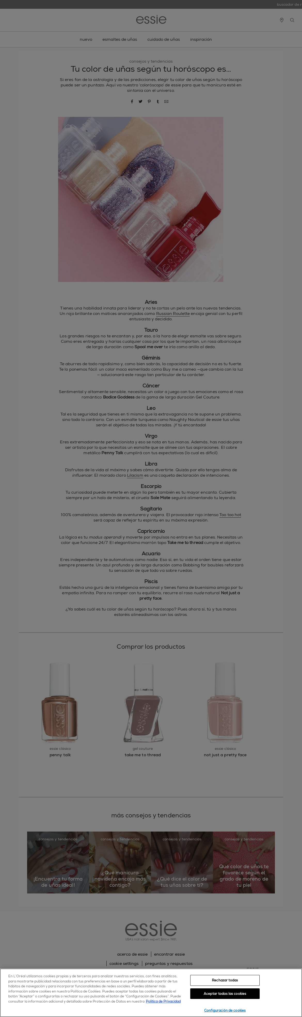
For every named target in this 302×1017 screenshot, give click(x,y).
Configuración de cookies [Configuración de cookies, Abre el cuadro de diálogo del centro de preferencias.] (225, 1010)
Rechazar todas (225, 980)
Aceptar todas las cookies (225, 993)
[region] (151, 993)
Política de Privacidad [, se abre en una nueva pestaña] (163, 1001)
